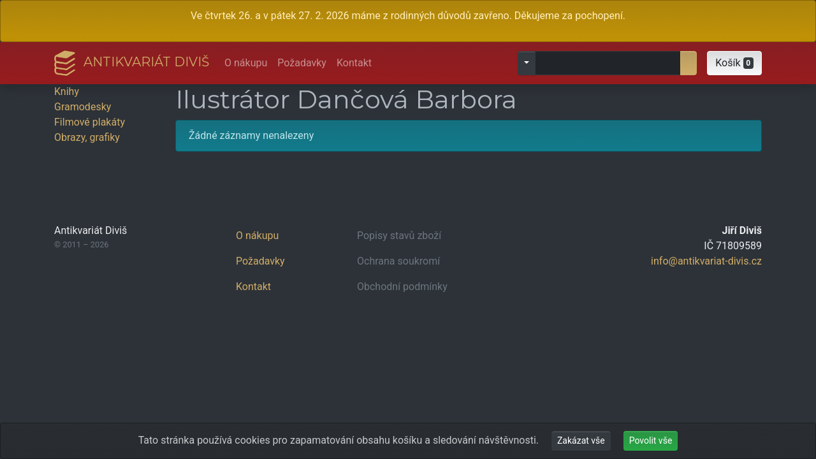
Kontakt (354, 63)
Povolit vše (651, 440)
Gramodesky (82, 107)
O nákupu (245, 63)
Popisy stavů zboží (399, 235)
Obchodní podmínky (402, 286)
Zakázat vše (581, 440)
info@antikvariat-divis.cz (706, 261)
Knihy (66, 91)
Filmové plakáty (89, 122)
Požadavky (301, 63)
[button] (734, 63)
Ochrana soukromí (398, 261)
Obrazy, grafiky (87, 137)
